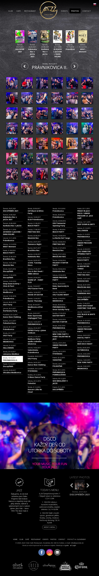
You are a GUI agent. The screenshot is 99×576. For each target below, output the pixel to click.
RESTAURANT (30, 11)
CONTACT (86, 11)
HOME (15, 539)
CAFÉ (18, 11)
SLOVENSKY (81, 539)
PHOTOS (75, 11)
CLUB (10, 11)
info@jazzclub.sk (77, 543)
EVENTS (64, 11)
